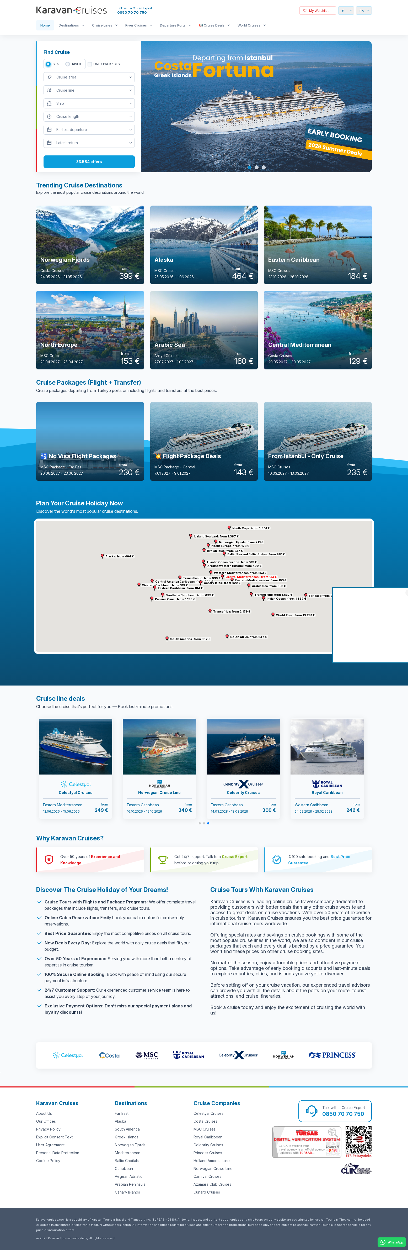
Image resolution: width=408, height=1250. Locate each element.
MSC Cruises (205, 1129)
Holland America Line (212, 1160)
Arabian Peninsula (130, 1184)
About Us (44, 1113)
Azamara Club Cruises (212, 1184)
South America (127, 1129)
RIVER (76, 64)
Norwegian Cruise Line (213, 1168)
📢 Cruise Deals (211, 25)
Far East (121, 1113)
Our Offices (46, 1121)
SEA (56, 64)
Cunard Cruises (207, 1192)
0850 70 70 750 (132, 12)
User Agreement (50, 1145)
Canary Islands (127, 1192)
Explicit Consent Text (54, 1137)
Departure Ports (173, 25)
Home (45, 25)
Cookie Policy (48, 1160)
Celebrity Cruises (208, 1145)
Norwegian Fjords (130, 1145)
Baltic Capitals (127, 1160)
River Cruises (136, 25)
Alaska (120, 1121)
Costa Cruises (205, 1121)
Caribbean (124, 1168)
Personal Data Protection (57, 1152)
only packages (106, 64)
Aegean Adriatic (128, 1176)
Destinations (69, 25)
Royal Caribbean (208, 1137)
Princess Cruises (208, 1152)
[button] (210, 573)
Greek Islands (126, 1137)
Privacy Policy (48, 1129)
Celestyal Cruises (208, 1113)
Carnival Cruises (207, 1176)
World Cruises (249, 25)
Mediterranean (127, 1152)
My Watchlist (319, 11)
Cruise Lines (102, 25)
